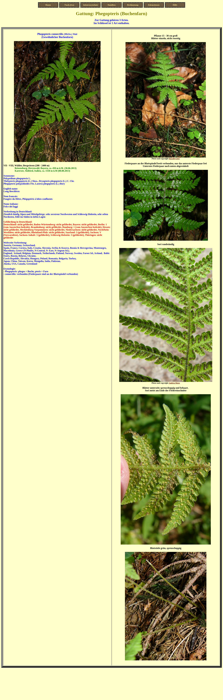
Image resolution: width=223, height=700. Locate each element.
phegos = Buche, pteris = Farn (33, 271)
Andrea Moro (174, 383)
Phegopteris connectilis (50, 34)
